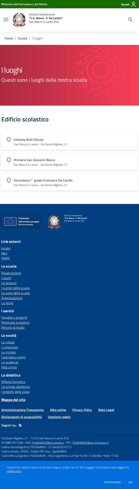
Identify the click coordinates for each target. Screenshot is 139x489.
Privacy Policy (82, 409)
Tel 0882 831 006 (12, 442)
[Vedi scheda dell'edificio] (69, 141)
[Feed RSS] (20, 425)
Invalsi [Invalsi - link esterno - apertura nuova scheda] (5, 248)
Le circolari (8, 352)
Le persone (8, 282)
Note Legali (106, 409)
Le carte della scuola (15, 292)
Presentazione (11, 272)
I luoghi (6, 277)
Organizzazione (11, 297)
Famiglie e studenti (14, 317)
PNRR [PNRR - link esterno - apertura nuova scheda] (5, 258)
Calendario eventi (13, 357)
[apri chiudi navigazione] (5, 19)
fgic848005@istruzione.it (48, 442)
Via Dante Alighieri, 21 (14, 438)
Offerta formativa (13, 381)
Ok (131, 482)
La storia (7, 302)
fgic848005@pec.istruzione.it (90, 442)
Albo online (9, 367)
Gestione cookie (59, 416)
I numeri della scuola (15, 287)
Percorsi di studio (12, 327)
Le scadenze (9, 362)
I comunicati (9, 347)
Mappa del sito (13, 400)
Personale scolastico (15, 322)
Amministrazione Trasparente (22, 409)
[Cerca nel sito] (130, 20)
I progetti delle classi (15, 391)
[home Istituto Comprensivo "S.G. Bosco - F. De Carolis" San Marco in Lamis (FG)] (38, 19)
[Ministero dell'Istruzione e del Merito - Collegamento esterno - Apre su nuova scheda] (24, 4)
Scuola (22, 38)
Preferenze (112, 482)
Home (9, 38)
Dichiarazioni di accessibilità (21, 416)
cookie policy (14, 471)
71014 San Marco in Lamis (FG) (49, 438)
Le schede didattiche (15, 386)
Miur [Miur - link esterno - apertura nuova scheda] (4, 253)
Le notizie (8, 342)
